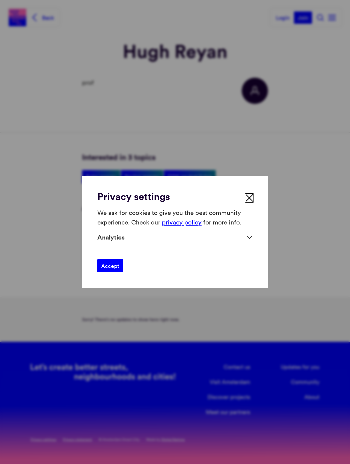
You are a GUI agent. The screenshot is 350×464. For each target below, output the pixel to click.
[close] (249, 198)
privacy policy (182, 222)
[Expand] (175, 237)
